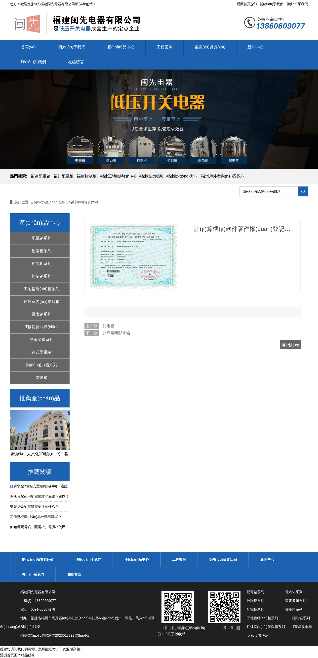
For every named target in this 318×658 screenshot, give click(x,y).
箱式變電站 (41, 352)
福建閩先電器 (50, 4)
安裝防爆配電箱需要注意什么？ (34, 507)
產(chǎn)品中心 (120, 47)
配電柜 (108, 326)
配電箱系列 (41, 238)
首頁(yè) (28, 47)
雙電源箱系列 (41, 339)
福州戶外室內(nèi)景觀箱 (223, 176)
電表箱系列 (41, 314)
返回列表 (290, 344)
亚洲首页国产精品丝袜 (17, 655)
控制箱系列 (41, 276)
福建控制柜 (87, 176)
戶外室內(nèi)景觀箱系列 (41, 303)
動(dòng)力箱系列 (41, 365)
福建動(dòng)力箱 (182, 176)
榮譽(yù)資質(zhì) (210, 47)
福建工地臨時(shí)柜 (118, 176)
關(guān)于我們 (271, 4)
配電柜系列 (41, 251)
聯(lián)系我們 (297, 4)
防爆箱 (41, 377)
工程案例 (164, 47)
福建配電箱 (40, 176)
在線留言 (76, 62)
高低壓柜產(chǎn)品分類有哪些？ (36, 517)
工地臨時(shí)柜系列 (41, 289)
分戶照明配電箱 (116, 333)
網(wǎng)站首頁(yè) (37, 559)
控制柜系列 (41, 263)
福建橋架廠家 (151, 176)
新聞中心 (255, 47)
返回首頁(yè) (247, 4)
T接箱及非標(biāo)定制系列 (41, 329)
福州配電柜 (64, 176)
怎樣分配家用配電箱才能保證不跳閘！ (39, 496)
